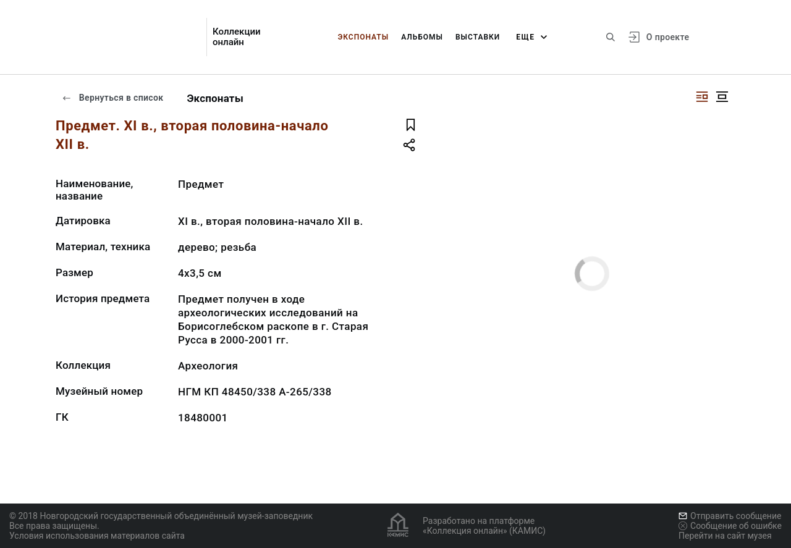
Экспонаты (363, 37)
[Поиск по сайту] (611, 37)
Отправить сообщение (730, 516)
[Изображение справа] (702, 96)
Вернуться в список (112, 98)
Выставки (477, 37)
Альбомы (422, 37)
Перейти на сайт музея (725, 536)
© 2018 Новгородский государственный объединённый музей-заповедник (161, 516)
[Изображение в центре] (722, 96)
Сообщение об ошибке (730, 526)
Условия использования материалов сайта (97, 536)
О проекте (667, 37)
